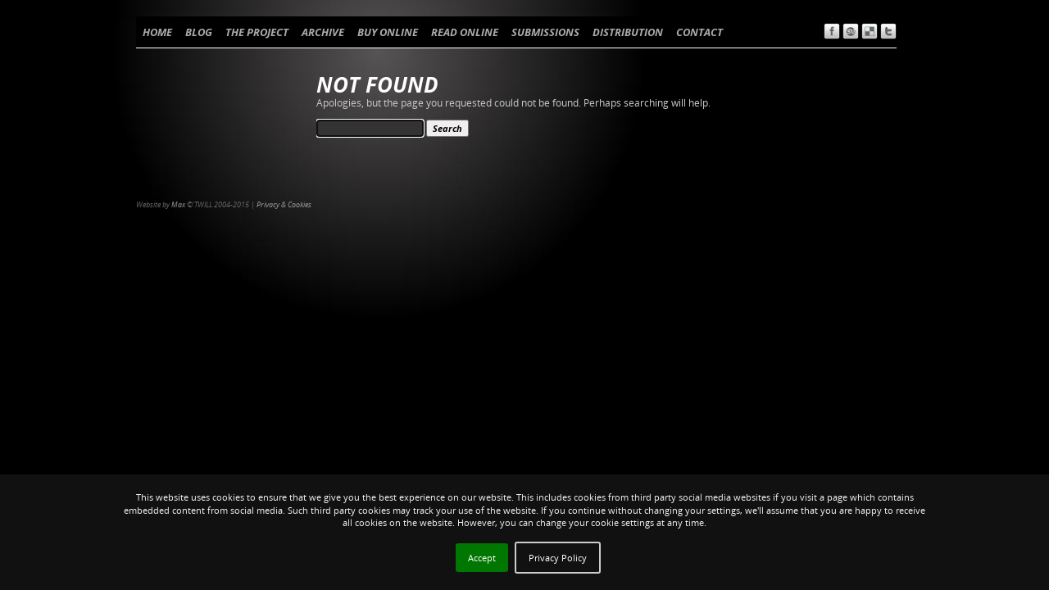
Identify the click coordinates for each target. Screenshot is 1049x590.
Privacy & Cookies (284, 204)
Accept (482, 557)
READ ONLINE (464, 32)
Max (178, 204)
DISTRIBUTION (628, 32)
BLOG (198, 32)
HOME (157, 32)
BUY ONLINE (387, 32)
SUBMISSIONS (545, 32)
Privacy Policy (558, 557)
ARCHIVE (323, 32)
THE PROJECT (256, 32)
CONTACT (699, 32)
